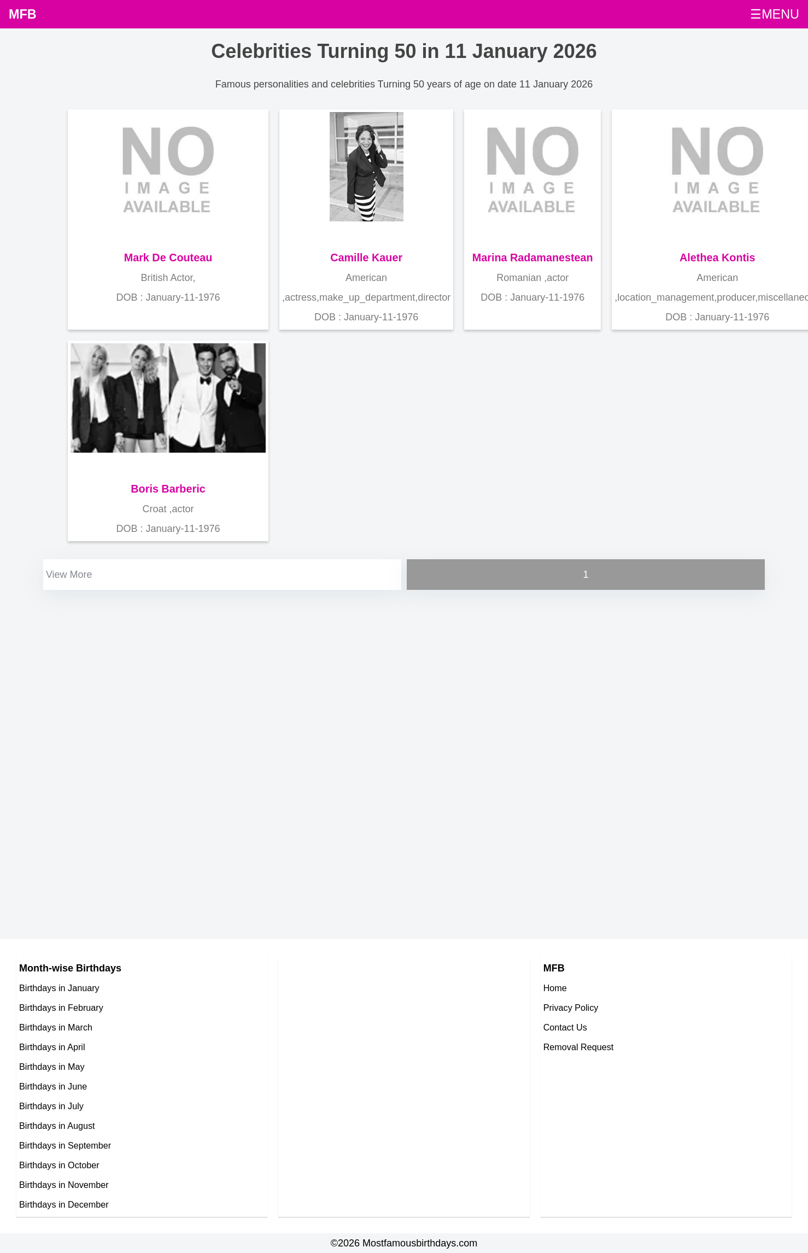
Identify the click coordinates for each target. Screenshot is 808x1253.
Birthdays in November (64, 1185)
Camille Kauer (366, 257)
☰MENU (774, 14)
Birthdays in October (59, 1165)
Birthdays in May (52, 1067)
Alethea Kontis (718, 257)
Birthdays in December (64, 1204)
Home (555, 988)
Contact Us (565, 1027)
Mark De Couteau (168, 257)
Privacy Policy (571, 1007)
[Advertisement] (267, 669)
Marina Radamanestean (532, 257)
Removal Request (578, 1047)
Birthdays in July (51, 1106)
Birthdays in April (52, 1047)
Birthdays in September (65, 1145)
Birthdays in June (53, 1086)
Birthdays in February (61, 1007)
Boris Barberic (168, 489)
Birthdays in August (57, 1126)
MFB (23, 14)
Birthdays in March (55, 1027)
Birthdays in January (59, 988)
